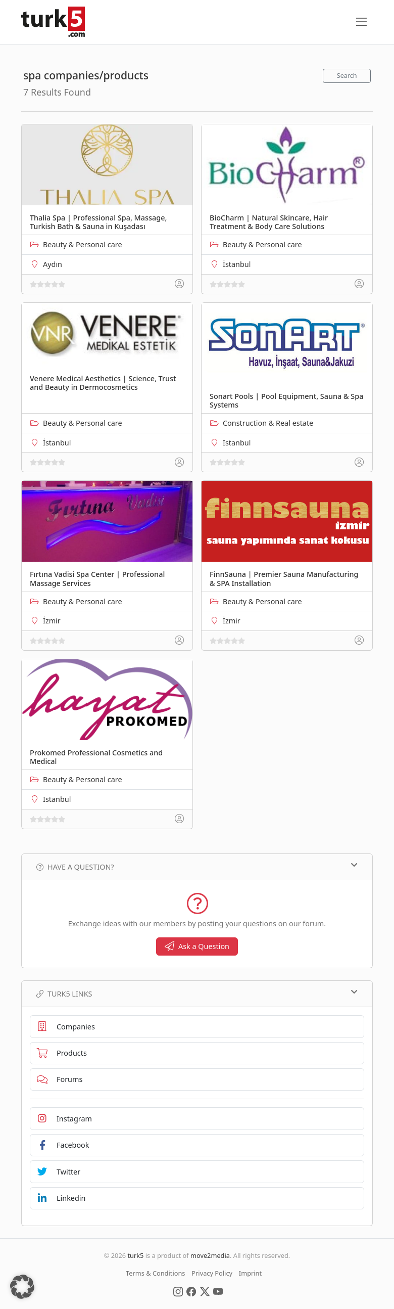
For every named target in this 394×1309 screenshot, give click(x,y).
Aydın (52, 264)
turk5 (135, 1255)
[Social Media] (178, 1290)
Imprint (250, 1273)
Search (347, 75)
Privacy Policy (211, 1273)
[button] (22, 1287)
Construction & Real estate (268, 423)
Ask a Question (197, 946)
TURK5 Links (197, 993)
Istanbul (237, 442)
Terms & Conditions (155, 1273)
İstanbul (237, 264)
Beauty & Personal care (82, 244)
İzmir (52, 620)
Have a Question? (197, 867)
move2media (210, 1255)
